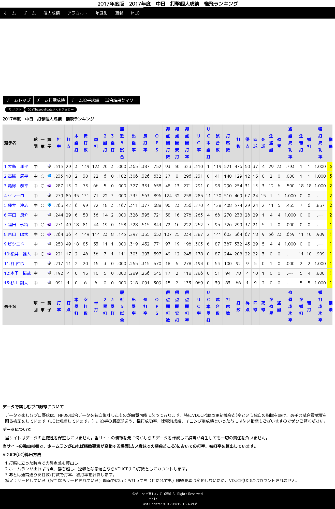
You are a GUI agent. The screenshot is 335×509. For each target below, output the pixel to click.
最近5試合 (122, 143)
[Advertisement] (167, 56)
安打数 (85, 142)
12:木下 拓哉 (17, 273)
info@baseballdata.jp (174, 499)
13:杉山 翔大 (16, 283)
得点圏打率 (187, 143)
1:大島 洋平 (16, 166)
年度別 (101, 13)
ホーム (10, 13)
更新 (119, 13)
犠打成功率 (320, 143)
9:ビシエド (14, 244)
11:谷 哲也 (14, 263)
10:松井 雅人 (17, 254)
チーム (30, 13)
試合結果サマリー (121, 100)
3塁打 (112, 142)
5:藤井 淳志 (16, 205)
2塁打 (105, 142)
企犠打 (301, 142)
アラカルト (77, 13)
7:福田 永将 (16, 224)
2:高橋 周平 (16, 176)
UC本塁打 (208, 143)
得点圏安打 (177, 143)
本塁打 (76, 142)
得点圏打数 (168, 143)
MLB (135, 13)
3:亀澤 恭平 (16, 186)
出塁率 (134, 142)
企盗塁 (271, 142)
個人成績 (51, 13)
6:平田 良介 (16, 215)
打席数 (228, 142)
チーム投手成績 (85, 100)
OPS (156, 142)
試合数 (217, 142)
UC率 (199, 142)
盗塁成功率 (290, 143)
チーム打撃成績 (50, 100)
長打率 (145, 142)
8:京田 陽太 (16, 234)
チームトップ (18, 100)
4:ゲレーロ (14, 195)
